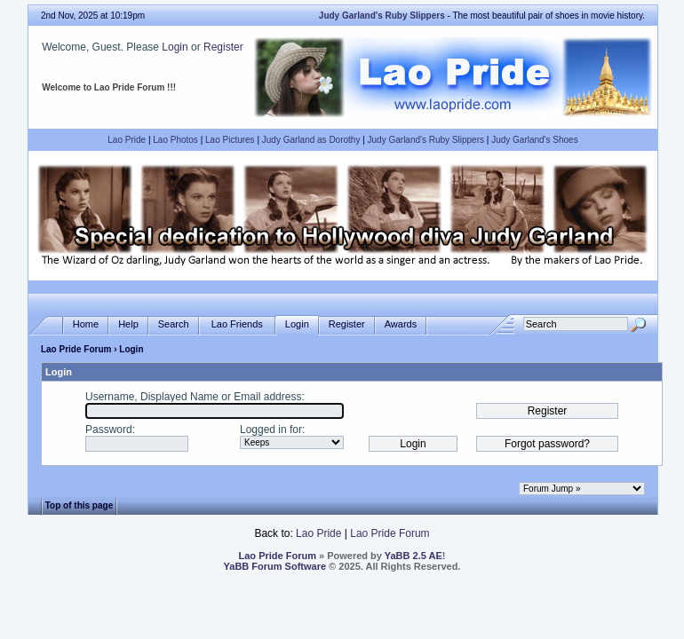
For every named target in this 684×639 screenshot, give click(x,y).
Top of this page (79, 505)
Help (128, 324)
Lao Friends (237, 324)
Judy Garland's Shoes (534, 140)
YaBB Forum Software (275, 566)
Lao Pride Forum (76, 349)
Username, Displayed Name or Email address (193, 396)
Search (173, 324)
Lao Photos (175, 140)
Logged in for (271, 429)
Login (174, 47)
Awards (401, 324)
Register (223, 47)
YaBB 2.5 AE (413, 555)
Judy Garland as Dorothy (311, 140)
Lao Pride (126, 140)
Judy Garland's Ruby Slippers (426, 140)
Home (85, 324)
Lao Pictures (230, 140)
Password (108, 429)
